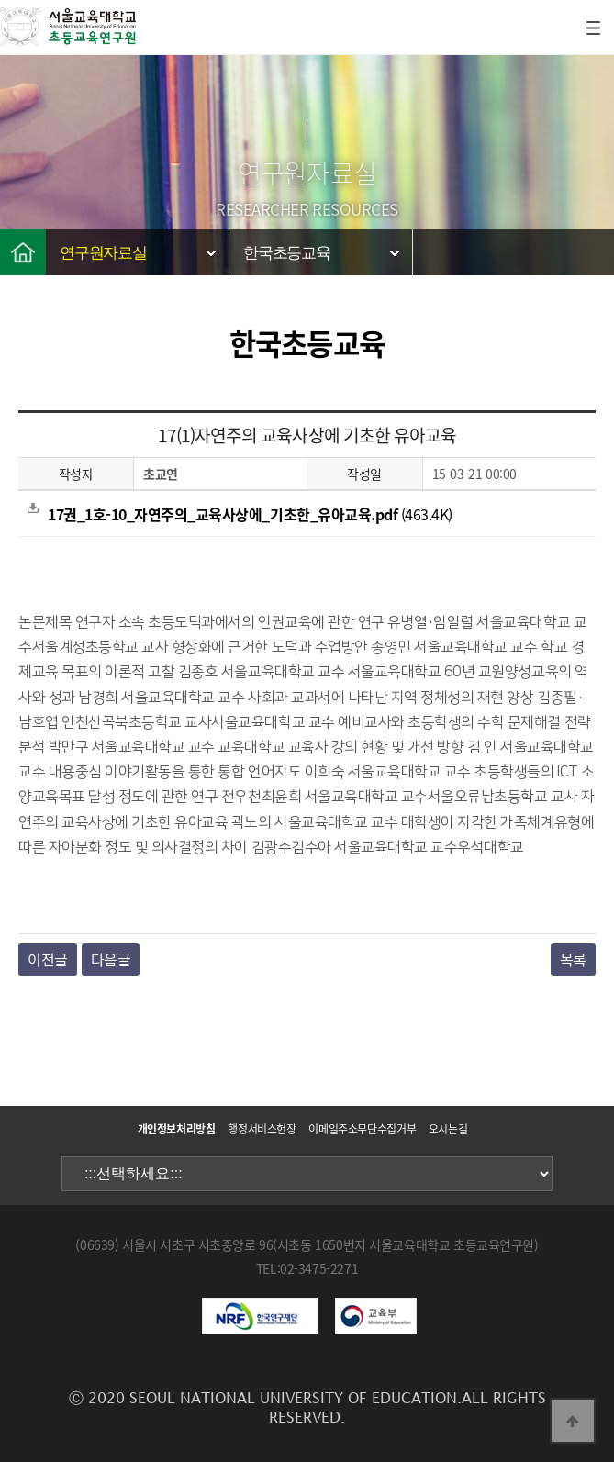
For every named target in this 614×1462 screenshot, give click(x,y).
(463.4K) (240, 514)
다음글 (111, 959)
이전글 (48, 959)
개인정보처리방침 (177, 1129)
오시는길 (448, 1129)
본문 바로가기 (0, 0)
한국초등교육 (286, 253)
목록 (573, 959)
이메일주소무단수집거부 (362, 1129)
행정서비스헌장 (262, 1129)
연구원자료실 (103, 253)
